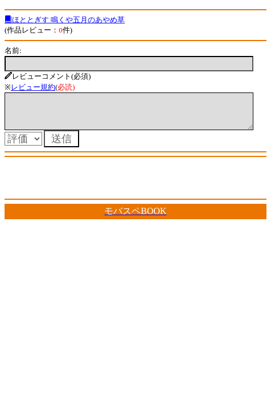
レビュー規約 (33, 87)
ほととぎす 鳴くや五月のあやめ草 (65, 19)
